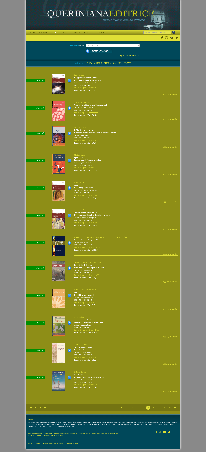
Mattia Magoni (79, 155)
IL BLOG (87, 32)
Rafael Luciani (79, 290)
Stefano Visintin (80, 128)
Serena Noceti (91, 290)
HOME (32, 32)
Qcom (45, 441)
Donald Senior (118, 237)
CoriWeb (38, 441)
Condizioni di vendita (72, 443)
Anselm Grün (79, 317)
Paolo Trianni (79, 75)
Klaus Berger (79, 182)
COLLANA (117, 63)
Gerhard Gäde (79, 210)
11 (170, 408)
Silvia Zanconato (94, 262)
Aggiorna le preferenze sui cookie (53, 443)
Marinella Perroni (80, 262)
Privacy (30, 443)
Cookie (37, 443)
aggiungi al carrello (170, 94)
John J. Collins (79, 237)
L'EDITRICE (44, 32)
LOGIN (77, 32)
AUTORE (98, 63)
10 (164, 408)
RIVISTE (66, 32)
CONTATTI (100, 32)
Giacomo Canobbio (81, 102)
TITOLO (107, 63)
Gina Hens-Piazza (92, 237)
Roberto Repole (80, 372)
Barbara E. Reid (106, 237)
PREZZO (127, 63)
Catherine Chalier (80, 345)
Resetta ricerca (130, 56)
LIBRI (55, 32)
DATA (89, 63)
